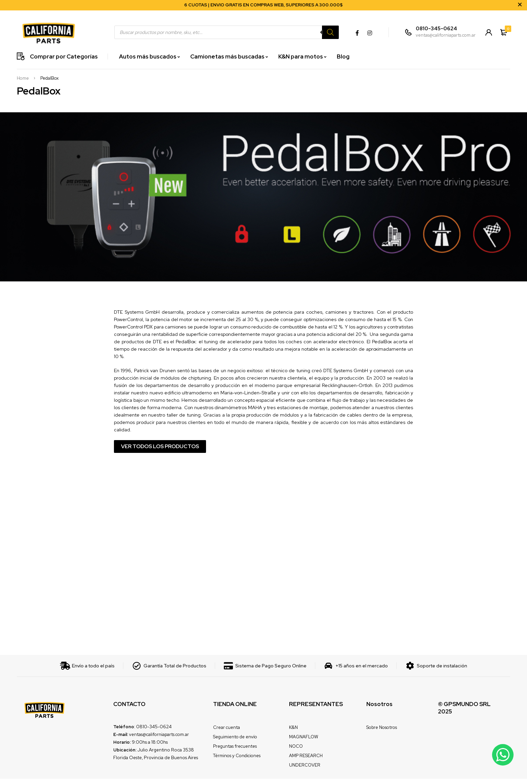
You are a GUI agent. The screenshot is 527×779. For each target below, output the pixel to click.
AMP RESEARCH (306, 756)
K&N (293, 728)
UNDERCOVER (304, 765)
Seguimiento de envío (235, 737)
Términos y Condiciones (236, 756)
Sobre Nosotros (381, 728)
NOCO (296, 746)
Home (23, 78)
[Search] (329, 32)
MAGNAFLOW (303, 737)
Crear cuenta (226, 728)
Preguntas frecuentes (235, 746)
